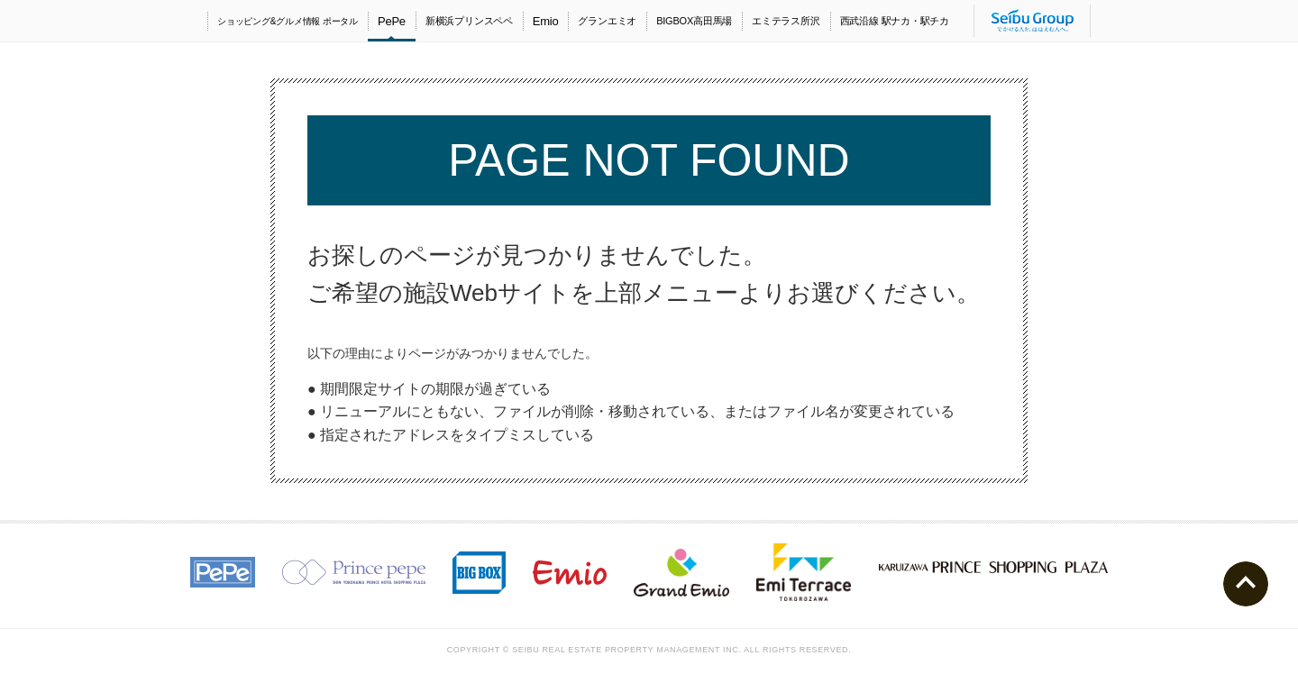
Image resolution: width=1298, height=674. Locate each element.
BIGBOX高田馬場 (694, 20)
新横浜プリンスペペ (469, 20)
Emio (546, 21)
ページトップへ (1245, 583)
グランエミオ (607, 20)
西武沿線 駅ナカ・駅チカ (894, 20)
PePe (392, 21)
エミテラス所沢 (785, 20)
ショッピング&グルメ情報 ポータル (287, 21)
